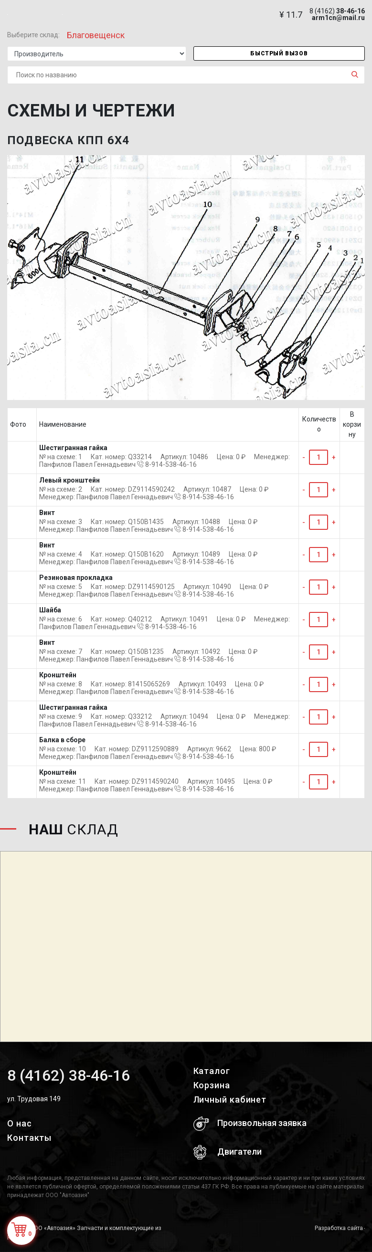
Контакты (29, 1138)
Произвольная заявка (250, 1123)
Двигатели (227, 1152)
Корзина (211, 1085)
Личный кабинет (230, 1099)
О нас (19, 1123)
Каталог (211, 1071)
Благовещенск (96, 35)
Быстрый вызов (279, 53)
